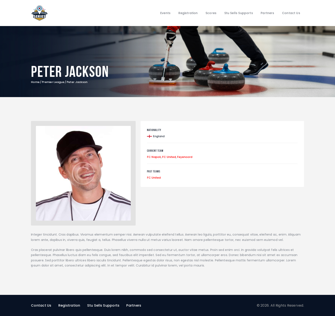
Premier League (53, 82)
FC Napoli (154, 157)
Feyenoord (184, 157)
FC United (169, 157)
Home (35, 82)
